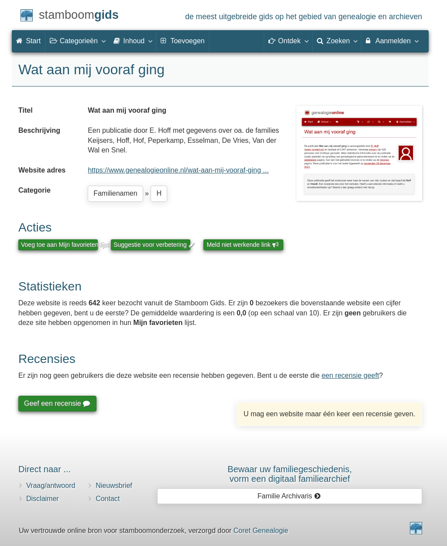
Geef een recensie (56, 403)
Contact (108, 498)
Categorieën (77, 40)
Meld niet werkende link (242, 244)
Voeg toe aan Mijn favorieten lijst (59, 244)
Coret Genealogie (261, 530)
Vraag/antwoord (50, 485)
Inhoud (132, 40)
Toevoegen (182, 41)
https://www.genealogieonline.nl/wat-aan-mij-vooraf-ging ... (178, 170)
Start (28, 41)
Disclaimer (42, 498)
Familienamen (115, 193)
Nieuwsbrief (114, 485)
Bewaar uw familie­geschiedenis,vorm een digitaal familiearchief (289, 474)
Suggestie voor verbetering (151, 244)
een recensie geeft (350, 375)
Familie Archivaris (289, 496)
